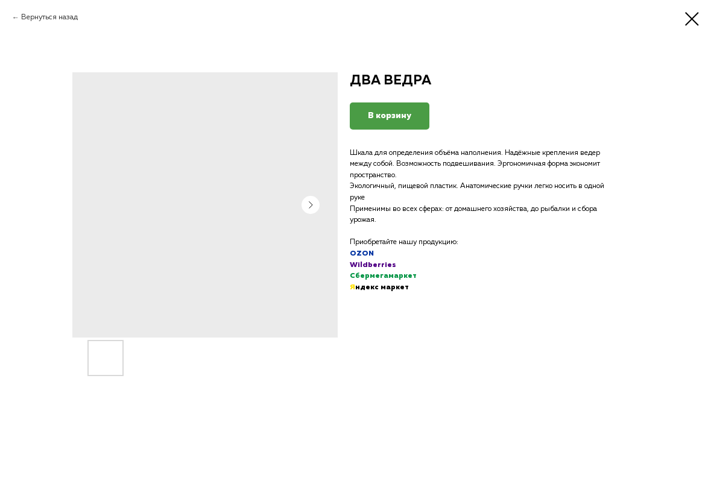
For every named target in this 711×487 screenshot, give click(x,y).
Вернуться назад (49, 17)
